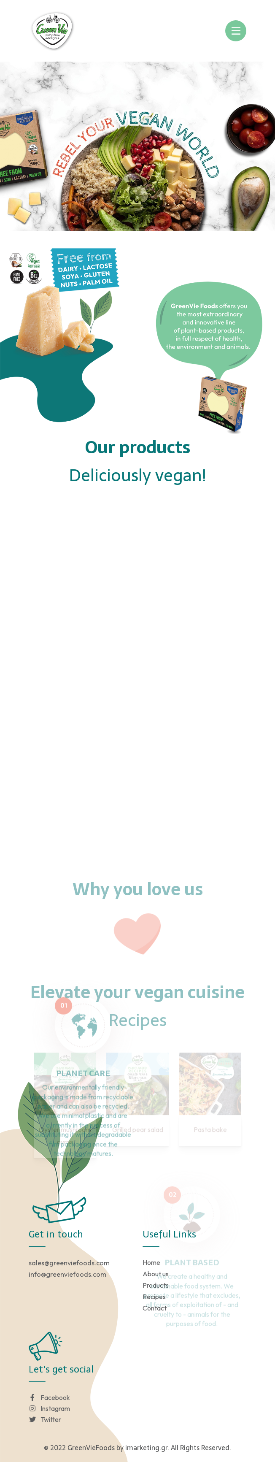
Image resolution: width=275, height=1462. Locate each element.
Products (156, 1285)
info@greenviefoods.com (67, 1274)
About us (156, 1274)
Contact (155, 1308)
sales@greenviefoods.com (69, 1263)
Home (151, 1262)
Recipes (154, 1296)
